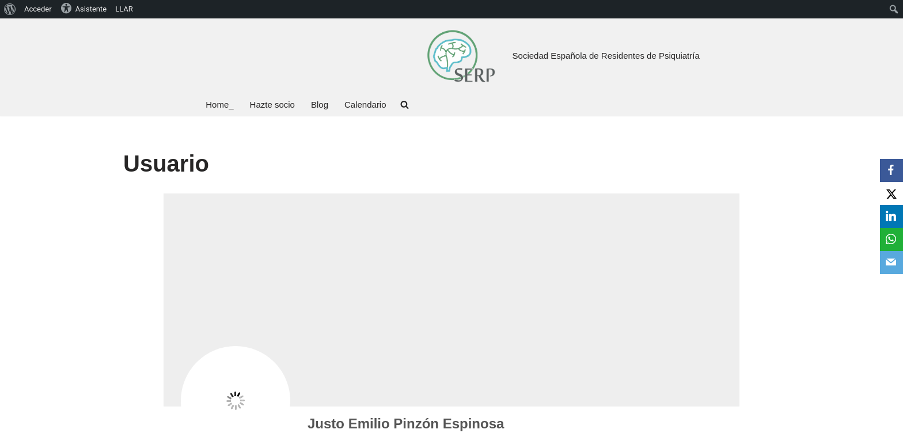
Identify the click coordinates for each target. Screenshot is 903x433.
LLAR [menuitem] (124, 9)
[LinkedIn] (891, 216)
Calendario (365, 104)
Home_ (219, 104)
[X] (891, 193)
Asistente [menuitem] (83, 8)
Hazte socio (272, 104)
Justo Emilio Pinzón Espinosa (406, 423)
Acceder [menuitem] (38, 9)
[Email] (891, 262)
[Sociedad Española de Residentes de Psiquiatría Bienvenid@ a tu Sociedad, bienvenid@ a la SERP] (460, 55)
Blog (319, 104)
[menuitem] (10, 9)
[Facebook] (891, 170)
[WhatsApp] (891, 239)
